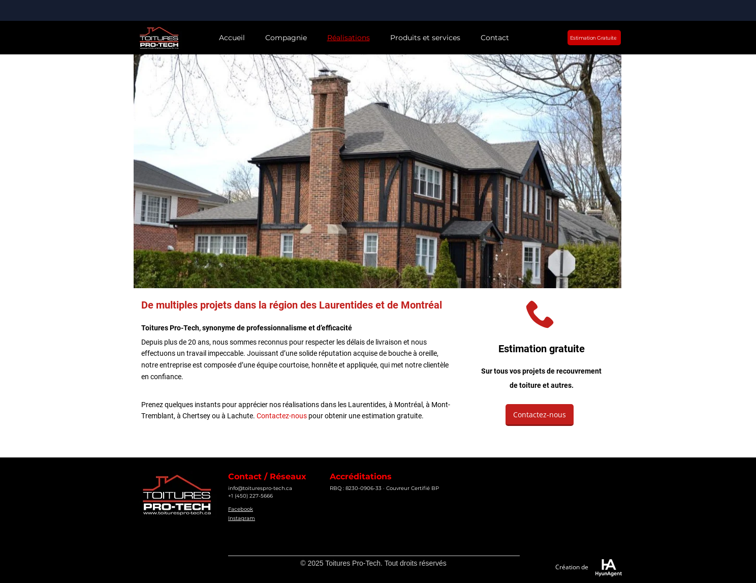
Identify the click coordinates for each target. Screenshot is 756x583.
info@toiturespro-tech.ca (260, 488)
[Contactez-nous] (540, 415)
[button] (286, 38)
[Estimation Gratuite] (594, 37)
